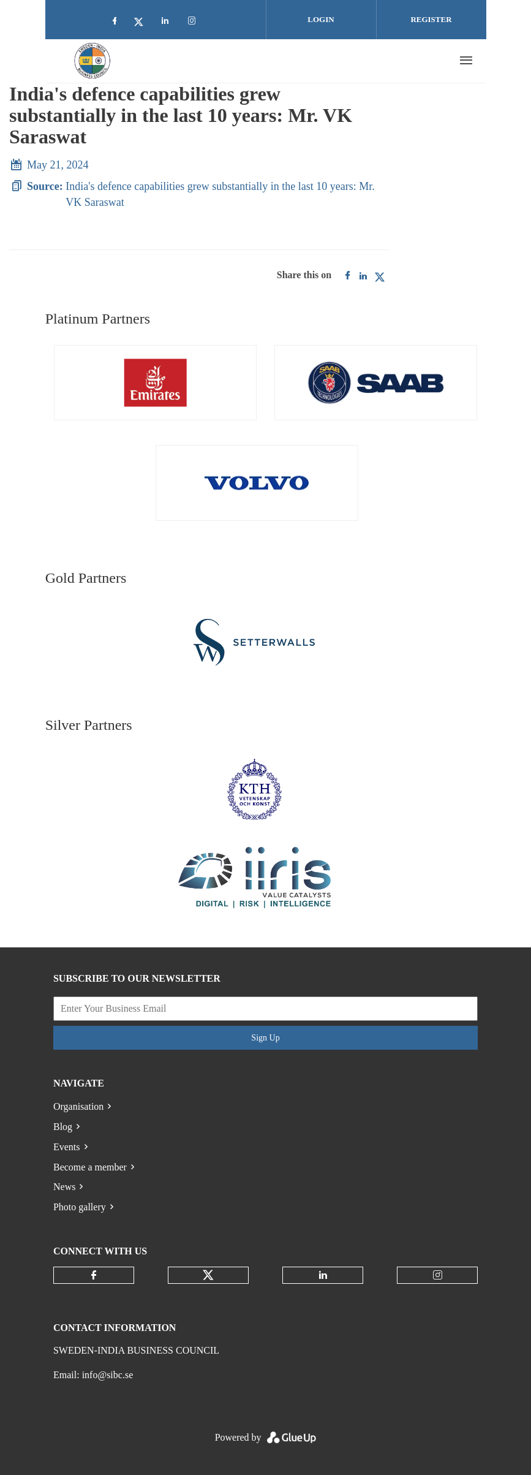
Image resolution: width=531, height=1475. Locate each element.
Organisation (78, 1106)
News (64, 1186)
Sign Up (265, 1037)
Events (66, 1147)
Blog (62, 1126)
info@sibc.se (108, 1375)
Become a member (90, 1167)
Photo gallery (79, 1207)
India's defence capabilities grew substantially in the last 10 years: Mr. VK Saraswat (220, 194)
